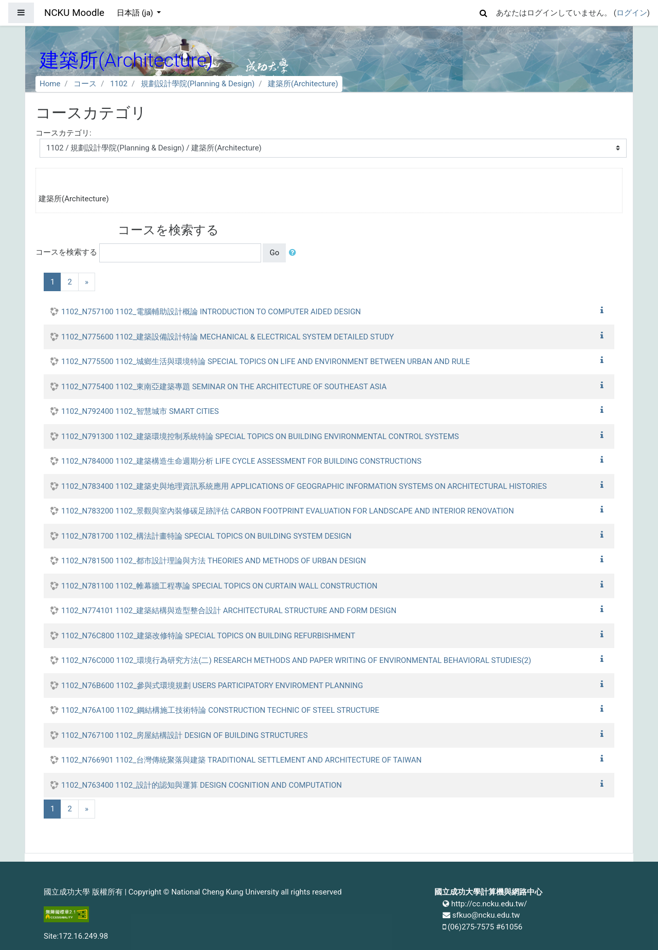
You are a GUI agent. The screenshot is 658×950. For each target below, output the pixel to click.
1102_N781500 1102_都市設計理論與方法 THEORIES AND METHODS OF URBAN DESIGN (213, 560)
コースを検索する (66, 252)
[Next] (86, 282)
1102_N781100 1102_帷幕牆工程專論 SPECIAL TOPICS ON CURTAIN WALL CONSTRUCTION (219, 586)
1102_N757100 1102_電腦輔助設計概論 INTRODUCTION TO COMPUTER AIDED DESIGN (211, 311)
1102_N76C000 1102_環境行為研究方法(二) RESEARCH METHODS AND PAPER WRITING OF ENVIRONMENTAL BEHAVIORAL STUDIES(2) (296, 660)
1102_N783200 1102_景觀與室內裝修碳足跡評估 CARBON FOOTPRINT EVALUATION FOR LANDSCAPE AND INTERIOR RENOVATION (287, 511)
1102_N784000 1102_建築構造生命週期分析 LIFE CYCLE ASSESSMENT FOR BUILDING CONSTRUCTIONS (241, 461)
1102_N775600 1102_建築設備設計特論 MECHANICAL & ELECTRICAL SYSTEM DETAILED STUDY (227, 336)
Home (50, 83)
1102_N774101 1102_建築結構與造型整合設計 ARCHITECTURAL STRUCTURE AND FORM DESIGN (228, 610)
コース (85, 83)
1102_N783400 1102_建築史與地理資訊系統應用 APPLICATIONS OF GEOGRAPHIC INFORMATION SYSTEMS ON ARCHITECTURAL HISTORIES (304, 486)
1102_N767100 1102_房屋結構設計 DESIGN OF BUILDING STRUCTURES (184, 735)
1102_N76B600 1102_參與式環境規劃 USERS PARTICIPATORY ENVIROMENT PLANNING (212, 685)
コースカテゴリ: (63, 133)
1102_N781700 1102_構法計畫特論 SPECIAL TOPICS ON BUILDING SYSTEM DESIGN (206, 536)
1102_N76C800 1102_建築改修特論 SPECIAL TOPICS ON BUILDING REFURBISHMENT (208, 635)
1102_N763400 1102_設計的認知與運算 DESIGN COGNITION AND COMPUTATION (201, 785)
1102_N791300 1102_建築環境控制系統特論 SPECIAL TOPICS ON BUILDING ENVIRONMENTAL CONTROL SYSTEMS (260, 436)
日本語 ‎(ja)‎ (136, 12)
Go (274, 252)
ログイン (631, 12)
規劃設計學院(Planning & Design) (197, 83)
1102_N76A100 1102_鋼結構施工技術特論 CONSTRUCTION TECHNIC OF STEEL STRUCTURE (220, 710)
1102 (118, 83)
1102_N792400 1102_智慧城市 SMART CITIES (140, 411)
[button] (484, 12)
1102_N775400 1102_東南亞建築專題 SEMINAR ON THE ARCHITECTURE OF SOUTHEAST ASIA (224, 386)
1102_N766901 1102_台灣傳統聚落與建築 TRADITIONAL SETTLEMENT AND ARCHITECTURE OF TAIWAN (241, 760)
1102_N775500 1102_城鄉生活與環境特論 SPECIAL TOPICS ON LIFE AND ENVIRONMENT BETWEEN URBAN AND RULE (265, 361)
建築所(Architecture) (303, 83)
